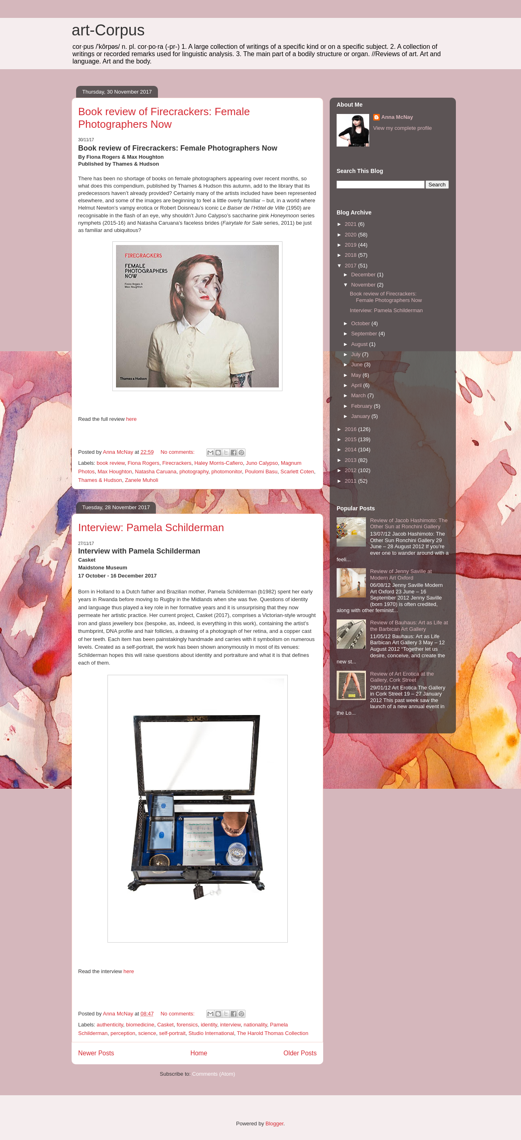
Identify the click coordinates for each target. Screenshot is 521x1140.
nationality (255, 1025)
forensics (187, 1025)
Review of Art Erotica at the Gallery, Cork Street (402, 677)
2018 (351, 255)
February (362, 406)
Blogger (274, 1123)
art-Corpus (108, 30)
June (357, 364)
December (364, 274)
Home (199, 1053)
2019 (351, 245)
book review (111, 463)
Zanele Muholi (141, 480)
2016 (351, 429)
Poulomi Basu (261, 471)
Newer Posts (96, 1053)
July (356, 354)
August (360, 344)
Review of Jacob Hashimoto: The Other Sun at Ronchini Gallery (409, 523)
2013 (351, 460)
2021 (351, 224)
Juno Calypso (262, 463)
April (357, 385)
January (361, 416)
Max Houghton (115, 471)
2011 (351, 481)
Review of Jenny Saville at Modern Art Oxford (401, 574)
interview (230, 1025)
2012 (351, 470)
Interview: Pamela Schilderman (151, 527)
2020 (351, 235)
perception (123, 1033)
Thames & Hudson (100, 480)
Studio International (211, 1033)
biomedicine (140, 1025)
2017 (351, 266)
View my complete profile (402, 128)
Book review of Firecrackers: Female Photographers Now (164, 117)
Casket (165, 1025)
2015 (351, 439)
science (147, 1033)
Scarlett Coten (297, 471)
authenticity (110, 1025)
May (357, 375)
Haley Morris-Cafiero (218, 463)
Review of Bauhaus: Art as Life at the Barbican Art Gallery (409, 625)
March (359, 395)
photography (194, 471)
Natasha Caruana (156, 471)
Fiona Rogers (143, 463)
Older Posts (300, 1053)
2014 (351, 449)
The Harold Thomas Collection (272, 1033)
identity (209, 1025)
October (361, 323)
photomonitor (226, 471)
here (131, 419)
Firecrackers (177, 463)
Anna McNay (397, 117)
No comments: (178, 452)
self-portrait (172, 1033)
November (364, 285)
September (365, 333)
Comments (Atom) (213, 1074)
